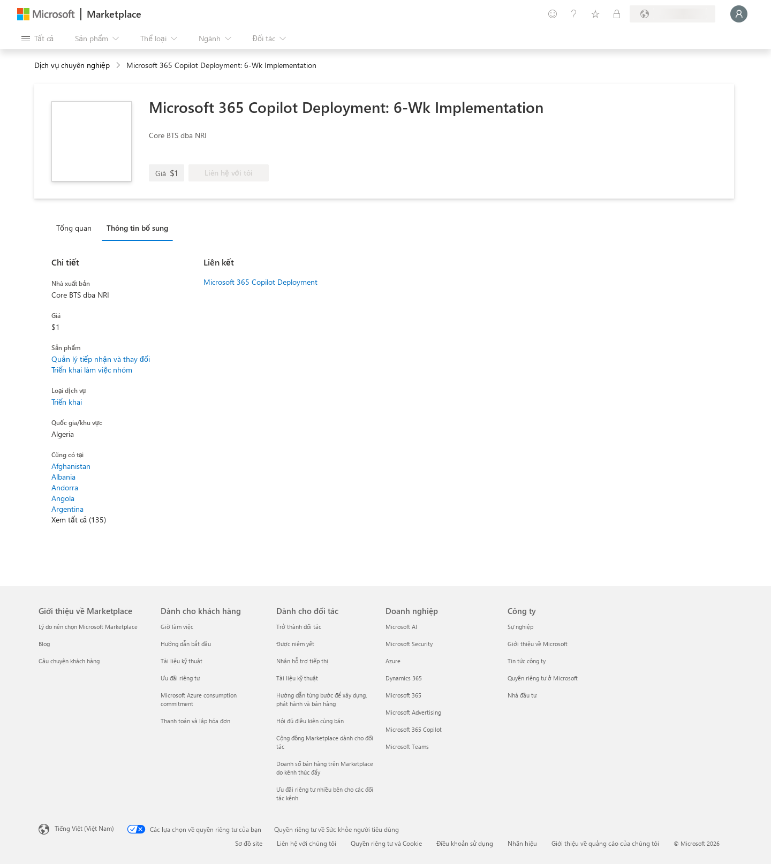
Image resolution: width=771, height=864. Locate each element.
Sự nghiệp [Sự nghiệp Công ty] (520, 627)
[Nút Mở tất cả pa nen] (37, 38)
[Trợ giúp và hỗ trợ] (574, 14)
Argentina (67, 509)
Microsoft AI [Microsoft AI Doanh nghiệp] (401, 627)
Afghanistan (70, 466)
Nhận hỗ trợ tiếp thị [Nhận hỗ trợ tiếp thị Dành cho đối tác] (302, 661)
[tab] (76, 227)
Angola (62, 498)
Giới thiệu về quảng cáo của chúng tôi (605, 843)
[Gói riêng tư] (616, 14)
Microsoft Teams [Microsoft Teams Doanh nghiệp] (407, 746)
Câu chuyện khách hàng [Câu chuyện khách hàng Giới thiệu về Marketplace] (69, 661)
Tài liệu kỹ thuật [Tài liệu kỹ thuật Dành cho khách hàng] (181, 661)
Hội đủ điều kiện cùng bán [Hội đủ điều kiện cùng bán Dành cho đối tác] (310, 721)
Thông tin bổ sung (137, 228)
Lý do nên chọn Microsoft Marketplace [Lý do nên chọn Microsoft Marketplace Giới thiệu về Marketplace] (88, 627)
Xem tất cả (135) (78, 519)
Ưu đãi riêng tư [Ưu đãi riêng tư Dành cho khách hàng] (180, 678)
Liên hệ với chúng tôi (306, 843)
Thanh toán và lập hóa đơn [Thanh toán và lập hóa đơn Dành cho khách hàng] (195, 721)
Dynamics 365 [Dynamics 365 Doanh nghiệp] (404, 678)
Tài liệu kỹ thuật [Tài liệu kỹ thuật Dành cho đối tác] (297, 678)
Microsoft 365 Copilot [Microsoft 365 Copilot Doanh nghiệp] (414, 729)
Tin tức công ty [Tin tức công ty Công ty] (527, 661)
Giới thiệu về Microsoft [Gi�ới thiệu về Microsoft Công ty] (538, 644)
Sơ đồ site (248, 843)
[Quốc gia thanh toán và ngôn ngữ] (672, 13)
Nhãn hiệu (522, 843)
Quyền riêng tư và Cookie (386, 843)
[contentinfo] (119, 66)
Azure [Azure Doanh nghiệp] (393, 661)
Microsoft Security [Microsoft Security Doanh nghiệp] (409, 644)
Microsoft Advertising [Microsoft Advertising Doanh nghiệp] (413, 712)
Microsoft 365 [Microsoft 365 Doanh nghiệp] (403, 695)
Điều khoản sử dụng (464, 843)
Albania (63, 477)
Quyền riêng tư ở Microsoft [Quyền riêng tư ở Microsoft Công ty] (543, 678)
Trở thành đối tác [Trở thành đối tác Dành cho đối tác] (298, 627)
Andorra (64, 487)
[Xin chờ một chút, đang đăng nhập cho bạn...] (739, 13)
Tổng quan (74, 228)
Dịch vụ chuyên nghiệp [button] (72, 65)
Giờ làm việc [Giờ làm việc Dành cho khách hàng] (177, 627)
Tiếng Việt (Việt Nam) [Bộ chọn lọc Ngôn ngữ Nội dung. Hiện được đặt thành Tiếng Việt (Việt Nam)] (84, 828)
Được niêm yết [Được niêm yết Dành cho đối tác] (295, 644)
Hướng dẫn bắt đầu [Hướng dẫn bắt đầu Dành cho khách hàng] (186, 644)
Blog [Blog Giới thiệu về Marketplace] (44, 644)
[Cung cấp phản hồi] (552, 14)
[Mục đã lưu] (595, 14)
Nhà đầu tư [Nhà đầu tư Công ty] (522, 695)
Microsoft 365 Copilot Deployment (260, 282)
